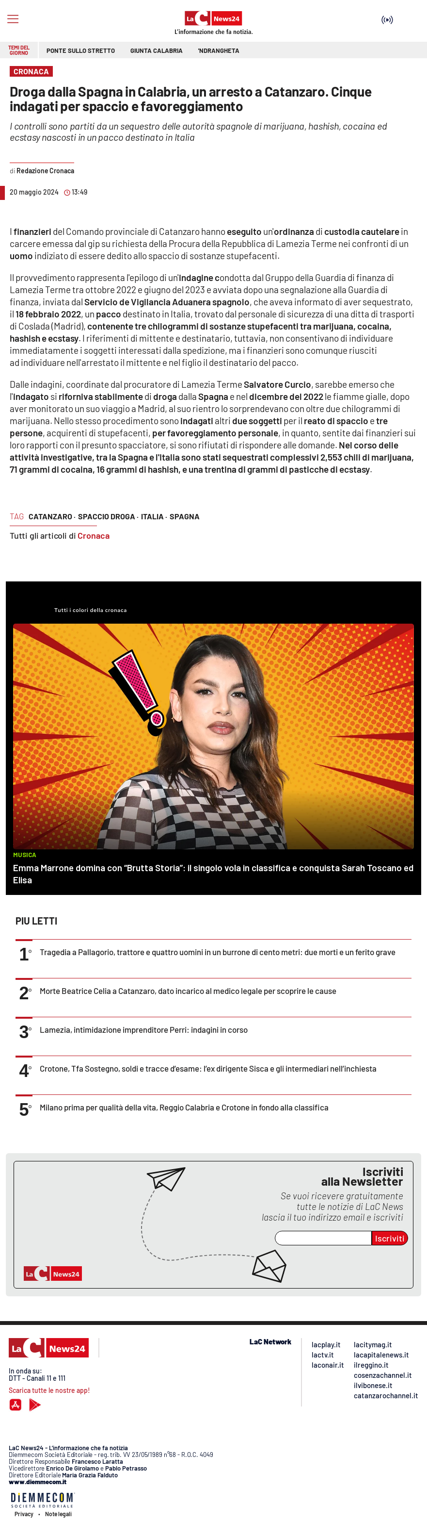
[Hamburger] (12, 19)
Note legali (58, 1513)
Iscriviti (390, 1238)
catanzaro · (52, 516)
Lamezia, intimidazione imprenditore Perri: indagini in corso (144, 1029)
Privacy (24, 1513)
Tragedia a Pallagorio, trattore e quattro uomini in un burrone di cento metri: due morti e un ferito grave (217, 952)
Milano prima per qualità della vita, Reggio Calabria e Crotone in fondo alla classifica (184, 1107)
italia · (154, 516)
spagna (185, 516)
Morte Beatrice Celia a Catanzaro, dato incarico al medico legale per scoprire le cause (188, 990)
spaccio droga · (108, 516)
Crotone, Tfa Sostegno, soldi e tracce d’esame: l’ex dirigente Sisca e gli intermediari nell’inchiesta (208, 1068)
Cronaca (94, 535)
